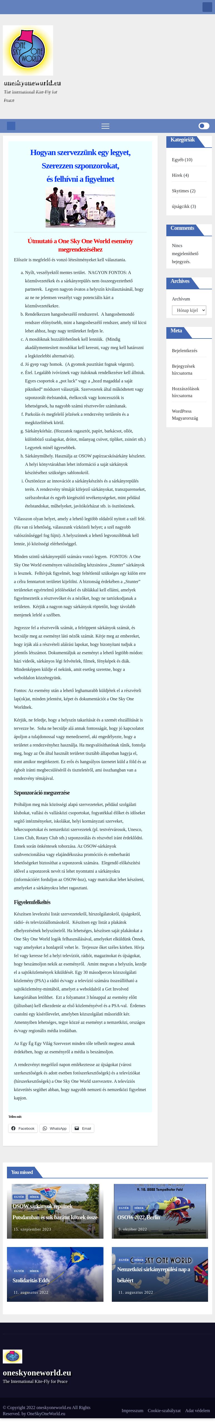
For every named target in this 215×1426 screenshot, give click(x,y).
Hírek (177, 175)
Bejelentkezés (184, 350)
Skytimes (180, 190)
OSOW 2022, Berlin (138, 1217)
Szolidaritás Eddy (31, 1280)
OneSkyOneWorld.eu (46, 1413)
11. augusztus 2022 (31, 1292)
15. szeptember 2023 (32, 1229)
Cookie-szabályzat (164, 1410)
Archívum (181, 299)
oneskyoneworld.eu (31, 82)
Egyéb (178, 159)
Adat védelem (197, 1410)
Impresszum (132, 1410)
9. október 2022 (132, 1229)
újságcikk (180, 206)
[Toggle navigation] (105, 126)
